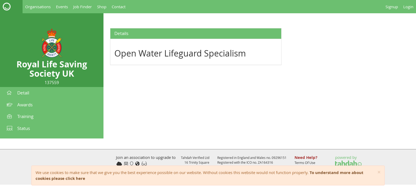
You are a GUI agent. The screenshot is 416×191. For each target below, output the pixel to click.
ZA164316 (265, 162)
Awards (20, 105)
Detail (18, 93)
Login (408, 6)
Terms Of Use (304, 162)
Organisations (38, 6)
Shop (101, 6)
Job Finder (82, 6)
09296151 (279, 157)
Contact (118, 6)
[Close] (379, 172)
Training (20, 116)
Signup (391, 6)
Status (18, 128)
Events (62, 6)
